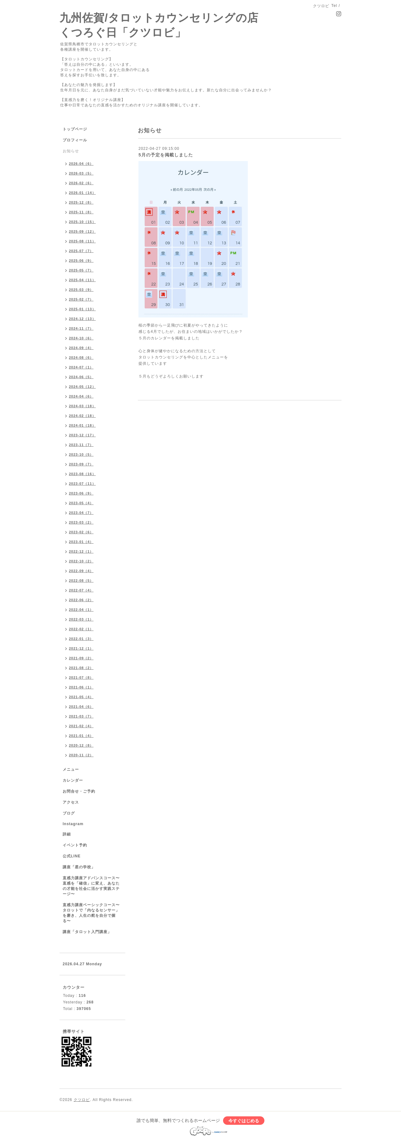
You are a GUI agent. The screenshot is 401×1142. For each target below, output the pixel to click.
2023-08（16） (82, 474)
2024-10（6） (81, 338)
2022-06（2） (81, 600)
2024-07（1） (81, 367)
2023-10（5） (81, 454)
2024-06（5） (81, 377)
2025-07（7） (81, 251)
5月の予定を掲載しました (165, 154)
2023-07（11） (82, 483)
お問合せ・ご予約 (79, 791)
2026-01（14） (82, 193)
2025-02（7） (81, 299)
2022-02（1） (81, 629)
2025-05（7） (81, 270)
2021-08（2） (81, 668)
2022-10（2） (81, 561)
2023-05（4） (81, 503)
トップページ (75, 129)
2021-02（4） (81, 726)
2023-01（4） (81, 542)
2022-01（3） (81, 639)
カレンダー (73, 780)
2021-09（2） (81, 658)
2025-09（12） (82, 231)
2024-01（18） (82, 425)
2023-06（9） (81, 493)
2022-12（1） (81, 551)
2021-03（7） (81, 716)
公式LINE (72, 856)
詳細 (67, 834)
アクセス (71, 802)
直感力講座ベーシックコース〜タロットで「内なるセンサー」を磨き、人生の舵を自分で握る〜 (91, 913)
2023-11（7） (81, 445)
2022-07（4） (81, 590)
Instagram (73, 824)
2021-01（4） (81, 736)
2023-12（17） (82, 435)
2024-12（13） (82, 319)
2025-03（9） (81, 290)
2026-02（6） (81, 183)
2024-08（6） (81, 357)
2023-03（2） (81, 522)
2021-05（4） (81, 697)
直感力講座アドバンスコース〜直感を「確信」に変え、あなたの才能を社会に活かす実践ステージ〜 (91, 886)
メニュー (71, 769)
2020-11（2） (81, 755)
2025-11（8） (81, 212)
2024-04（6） (81, 396)
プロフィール (75, 140)
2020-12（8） (81, 745)
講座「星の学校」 (79, 867)
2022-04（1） (81, 610)
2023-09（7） (81, 464)
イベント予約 (75, 845)
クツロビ (82, 1100)
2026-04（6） (81, 163)
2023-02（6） (81, 532)
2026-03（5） (81, 173)
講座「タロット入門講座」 (87, 932)
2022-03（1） (81, 619)
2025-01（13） (82, 309)
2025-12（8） (81, 202)
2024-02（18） (82, 416)
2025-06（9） (81, 260)
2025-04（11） (82, 280)
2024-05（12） (82, 386)
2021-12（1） (81, 648)
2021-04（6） (81, 706)
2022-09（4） (81, 571)
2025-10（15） (82, 222)
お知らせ (71, 151)
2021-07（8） (81, 677)
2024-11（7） (81, 328)
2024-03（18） (82, 406)
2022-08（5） (81, 580)
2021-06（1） (81, 687)
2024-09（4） (81, 348)
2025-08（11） (82, 241)
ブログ (69, 813)
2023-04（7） (81, 513)
